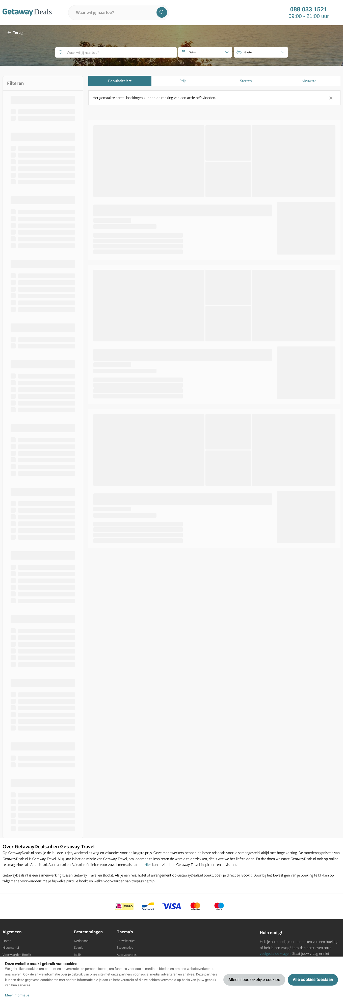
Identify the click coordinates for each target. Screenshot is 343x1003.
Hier (147, 864)
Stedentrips (125, 947)
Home (7, 941)
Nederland (81, 941)
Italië (77, 954)
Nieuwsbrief (11, 947)
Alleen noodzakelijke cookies (254, 979)
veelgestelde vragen (275, 953)
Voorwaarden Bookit (17, 954)
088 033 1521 (308, 10)
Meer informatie (17, 995)
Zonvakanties (126, 941)
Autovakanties (127, 954)
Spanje (78, 947)
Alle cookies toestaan (313, 979)
